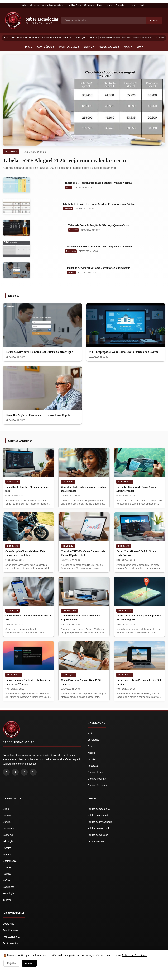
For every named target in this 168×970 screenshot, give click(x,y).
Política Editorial (104, 5)
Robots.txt (93, 765)
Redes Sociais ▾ (109, 46)
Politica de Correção (98, 815)
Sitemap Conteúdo (98, 785)
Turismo (7, 899)
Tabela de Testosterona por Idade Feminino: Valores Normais (98, 182)
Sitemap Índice (96, 772)
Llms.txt (92, 759)
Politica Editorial (11, 936)
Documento (71, 251)
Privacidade (120, 5)
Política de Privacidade (134, 955)
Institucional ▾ (69, 46)
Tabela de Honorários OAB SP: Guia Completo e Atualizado (98, 246)
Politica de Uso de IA (99, 809)
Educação (68, 675)
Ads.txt (91, 752)
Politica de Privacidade (100, 822)
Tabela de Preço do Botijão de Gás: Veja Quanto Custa (98, 225)
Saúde (68, 187)
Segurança (9, 887)
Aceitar (29, 963)
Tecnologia (69, 610)
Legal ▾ (89, 46)
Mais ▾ (128, 46)
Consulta (12, 482)
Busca (91, 746)
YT (33, 772)
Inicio (90, 733)
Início (28, 46)
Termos (132, 5)
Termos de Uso (96, 841)
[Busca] (103, 20)
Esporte (7, 848)
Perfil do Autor (74, 5)
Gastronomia (10, 861)
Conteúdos (93, 739)
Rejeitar (11, 963)
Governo (71, 272)
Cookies (143, 5)
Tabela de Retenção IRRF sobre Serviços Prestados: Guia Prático (99, 204)
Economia (11, 151)
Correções (89, 5)
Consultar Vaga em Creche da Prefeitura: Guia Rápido (38, 414)
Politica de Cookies (98, 835)
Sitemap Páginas (97, 778)
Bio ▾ (140, 46)
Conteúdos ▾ (45, 46)
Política (7, 874)
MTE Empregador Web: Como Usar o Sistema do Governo (124, 351)
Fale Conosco (10, 930)
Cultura (7, 822)
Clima (6, 809)
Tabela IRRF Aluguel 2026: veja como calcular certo (126, 37)
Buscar (154, 20)
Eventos (7, 854)
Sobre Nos (8, 923)
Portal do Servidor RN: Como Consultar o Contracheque (98, 267)
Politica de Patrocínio (99, 828)
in (24, 772)
